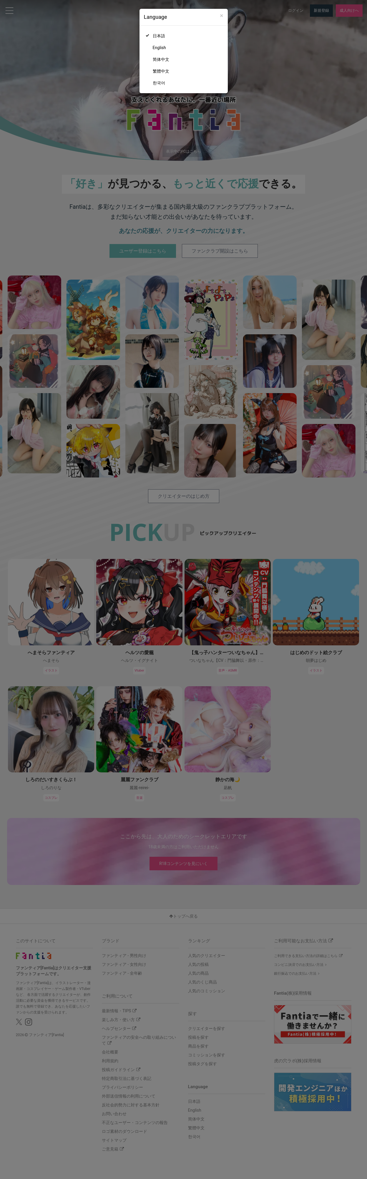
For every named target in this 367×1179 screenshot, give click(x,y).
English (159, 47)
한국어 (159, 83)
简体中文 (161, 59)
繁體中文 (161, 71)
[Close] (221, 16)
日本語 (159, 36)
